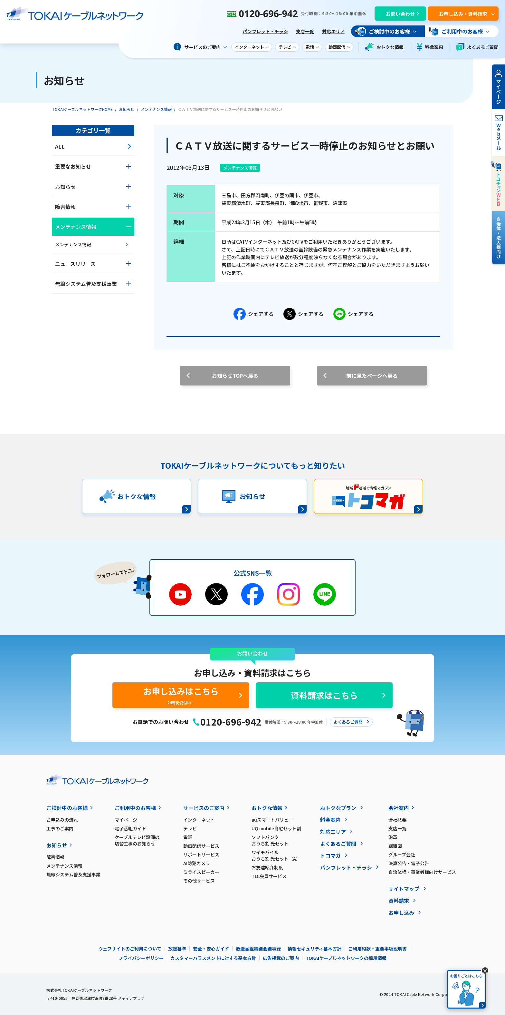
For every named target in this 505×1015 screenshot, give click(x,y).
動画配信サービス (201, 846)
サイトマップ (403, 889)
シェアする (253, 314)
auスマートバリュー (272, 819)
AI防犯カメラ (196, 863)
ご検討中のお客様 (67, 808)
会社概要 (397, 819)
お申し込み (401, 912)
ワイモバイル (286, 855)
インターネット (199, 819)
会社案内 (398, 808)
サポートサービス (201, 854)
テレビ (190, 828)
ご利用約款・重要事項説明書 (377, 948)
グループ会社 (401, 854)
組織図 (395, 846)
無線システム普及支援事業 (73, 874)
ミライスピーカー (201, 872)
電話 (187, 837)
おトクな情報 (384, 47)
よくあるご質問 (477, 47)
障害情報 (55, 857)
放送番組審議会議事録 (258, 948)
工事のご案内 (59, 828)
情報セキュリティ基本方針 (314, 948)
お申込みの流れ (62, 819)
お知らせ (126, 109)
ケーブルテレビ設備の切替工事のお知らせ (137, 840)
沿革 (392, 837)
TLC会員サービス (269, 876)
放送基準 (177, 948)
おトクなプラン (338, 808)
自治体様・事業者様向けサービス (422, 872)
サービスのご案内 (203, 808)
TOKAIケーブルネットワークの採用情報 (346, 958)
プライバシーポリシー (141, 958)
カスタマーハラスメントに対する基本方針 (213, 958)
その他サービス (199, 880)
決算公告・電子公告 (408, 863)
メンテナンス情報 (156, 109)
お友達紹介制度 (267, 867)
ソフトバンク (286, 840)
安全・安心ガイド (211, 948)
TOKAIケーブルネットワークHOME (82, 109)
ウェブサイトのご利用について (129, 948)
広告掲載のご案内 (281, 958)
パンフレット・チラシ (265, 31)
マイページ (126, 819)
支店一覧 (305, 31)
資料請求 (398, 900)
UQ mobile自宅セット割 (276, 828)
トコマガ (330, 855)
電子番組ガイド (130, 828)
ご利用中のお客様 (135, 808)
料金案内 (430, 47)
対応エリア (333, 31)
